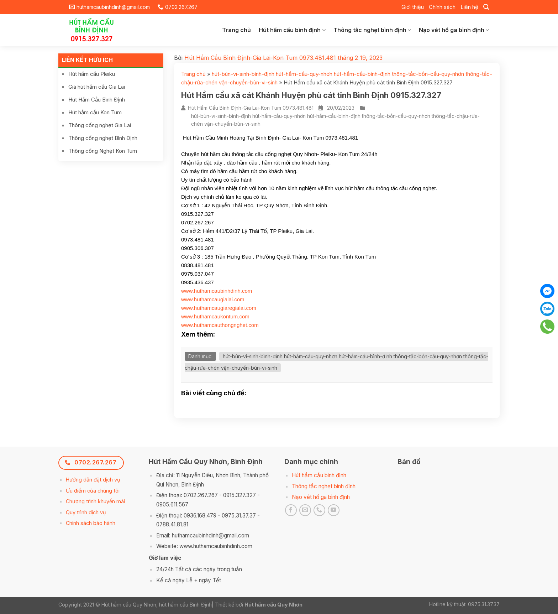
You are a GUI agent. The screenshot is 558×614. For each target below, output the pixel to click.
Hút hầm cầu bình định (292, 29)
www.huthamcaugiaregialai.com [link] (218, 308)
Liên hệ (469, 7)
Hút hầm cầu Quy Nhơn (273, 605)
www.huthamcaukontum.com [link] (215, 316)
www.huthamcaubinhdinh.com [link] (216, 291)
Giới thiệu (412, 7)
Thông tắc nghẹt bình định (372, 29)
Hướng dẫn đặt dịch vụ (93, 480)
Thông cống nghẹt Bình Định (102, 138)
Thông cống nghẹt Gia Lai (99, 125)
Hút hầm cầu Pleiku (91, 74)
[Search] (486, 7)
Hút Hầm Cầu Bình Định (96, 99)
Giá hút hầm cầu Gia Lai (96, 86)
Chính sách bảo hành (90, 523)
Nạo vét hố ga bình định (454, 29)
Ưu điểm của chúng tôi (93, 491)
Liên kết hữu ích (87, 59)
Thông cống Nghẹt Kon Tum (102, 150)
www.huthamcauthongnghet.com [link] (220, 325)
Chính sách (442, 7)
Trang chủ (236, 29)
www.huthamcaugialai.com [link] (212, 299)
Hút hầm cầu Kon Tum (95, 112)
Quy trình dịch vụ (86, 512)
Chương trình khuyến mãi (95, 501)
